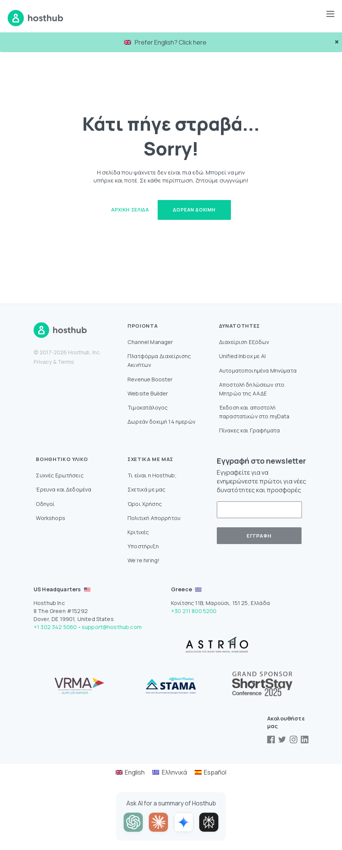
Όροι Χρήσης (144, 503)
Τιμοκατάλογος (147, 407)
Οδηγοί (45, 503)
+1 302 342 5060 (55, 627)
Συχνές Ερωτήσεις (60, 475)
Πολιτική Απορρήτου (154, 518)
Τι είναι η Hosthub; (152, 475)
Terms (66, 361)
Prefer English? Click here (165, 42)
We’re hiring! (143, 560)
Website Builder (147, 393)
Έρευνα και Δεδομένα (63, 489)
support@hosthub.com (112, 627)
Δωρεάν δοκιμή (194, 209)
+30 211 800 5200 (194, 611)
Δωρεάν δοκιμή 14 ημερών (161, 421)
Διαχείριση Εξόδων (244, 342)
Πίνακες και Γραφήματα (249, 430)
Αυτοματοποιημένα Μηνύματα (258, 370)
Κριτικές (138, 532)
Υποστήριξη (143, 546)
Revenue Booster (150, 379)
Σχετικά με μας (146, 489)
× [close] (337, 42)
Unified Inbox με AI (242, 356)
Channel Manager (150, 342)
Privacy (43, 361)
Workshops (50, 518)
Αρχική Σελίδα (130, 209)
